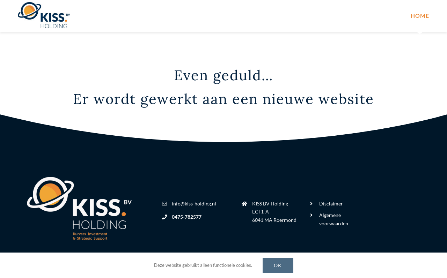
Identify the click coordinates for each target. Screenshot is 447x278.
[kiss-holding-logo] (44, 5)
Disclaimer (331, 203)
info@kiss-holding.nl (194, 203)
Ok (278, 265)
